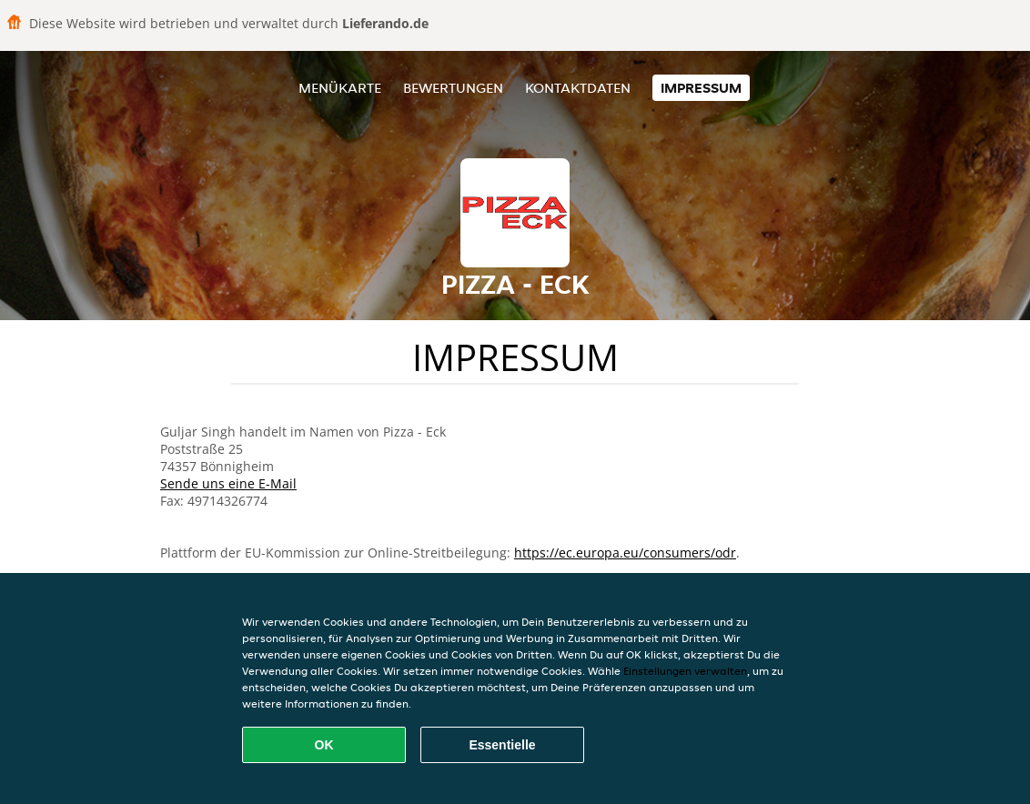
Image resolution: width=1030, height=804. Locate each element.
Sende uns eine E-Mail (228, 483)
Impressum (701, 87)
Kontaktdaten (578, 87)
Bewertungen (453, 87)
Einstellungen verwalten (685, 671)
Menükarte (339, 87)
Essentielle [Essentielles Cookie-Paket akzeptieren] (502, 745)
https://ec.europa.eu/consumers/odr (625, 552)
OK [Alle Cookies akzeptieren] (324, 745)
